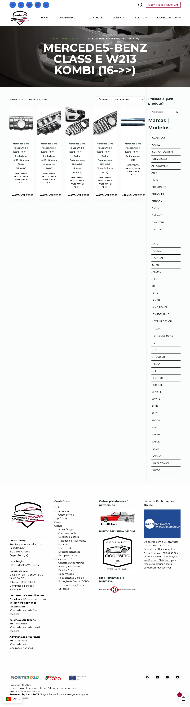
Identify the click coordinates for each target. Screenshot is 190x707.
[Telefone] (38, 5)
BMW (154, 180)
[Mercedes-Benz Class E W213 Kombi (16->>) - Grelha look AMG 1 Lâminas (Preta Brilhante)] (21, 122)
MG (153, 342)
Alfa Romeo (159, 165)
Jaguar (156, 272)
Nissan (156, 363)
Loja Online (95, 18)
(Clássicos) (158, 137)
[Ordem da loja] (120, 99)
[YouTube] (177, 677)
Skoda (155, 420)
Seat (154, 413)
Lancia (155, 300)
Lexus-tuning (160, 314)
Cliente (141, 18)
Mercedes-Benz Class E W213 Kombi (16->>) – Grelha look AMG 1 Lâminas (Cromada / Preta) (49, 156)
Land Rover (159, 307)
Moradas (63, 544)
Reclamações (66, 573)
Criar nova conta (67, 533)
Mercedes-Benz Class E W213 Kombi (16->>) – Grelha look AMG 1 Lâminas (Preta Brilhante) (21, 156)
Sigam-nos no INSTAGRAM (163, 5)
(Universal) (159, 158)
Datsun (156, 229)
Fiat (154, 236)
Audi (154, 173)
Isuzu (155, 265)
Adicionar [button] (27, 194)
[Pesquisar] (140, 5)
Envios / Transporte (69, 566)
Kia (153, 286)
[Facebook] (12, 5)
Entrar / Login (66, 529)
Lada (154, 293)
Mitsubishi (158, 356)
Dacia (155, 208)
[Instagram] (21, 5)
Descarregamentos (69, 551)
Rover (155, 399)
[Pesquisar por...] (161, 112)
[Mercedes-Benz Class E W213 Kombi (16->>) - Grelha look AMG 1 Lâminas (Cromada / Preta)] (49, 122)
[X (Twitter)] (157, 677)
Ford (155, 243)
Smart (155, 427)
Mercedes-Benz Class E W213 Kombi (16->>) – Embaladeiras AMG (133, 152)
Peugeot (157, 378)
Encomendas (65, 548)
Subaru (156, 434)
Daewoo (157, 215)
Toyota (156, 455)
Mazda (155, 328)
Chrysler (157, 194)
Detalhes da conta (68, 536)
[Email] (46, 5)
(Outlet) (156, 144)
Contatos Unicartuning (71, 562)
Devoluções (65, 570)
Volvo (155, 469)
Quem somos (66, 514)
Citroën (156, 201)
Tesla (155, 448)
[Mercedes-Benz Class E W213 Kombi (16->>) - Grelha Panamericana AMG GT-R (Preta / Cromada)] (77, 122)
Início (44, 18)
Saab (154, 406)
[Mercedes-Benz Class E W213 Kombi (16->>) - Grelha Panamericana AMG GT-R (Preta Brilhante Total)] (105, 122)
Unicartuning (68, 18)
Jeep (154, 279)
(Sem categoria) (162, 151)
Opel (154, 371)
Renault (157, 392)
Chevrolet (158, 187)
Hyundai (157, 258)
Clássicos (119, 18)
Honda (156, 250)
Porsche (157, 385)
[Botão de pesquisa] (177, 112)
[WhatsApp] (29, 5)
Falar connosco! (168, 18)
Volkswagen (160, 462)
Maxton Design (161, 321)
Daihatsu (157, 222)
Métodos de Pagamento (72, 540)
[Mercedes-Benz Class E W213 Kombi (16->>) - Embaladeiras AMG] (133, 122)
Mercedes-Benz (162, 335)
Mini (154, 349)
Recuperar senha (67, 555)
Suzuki (155, 441)
